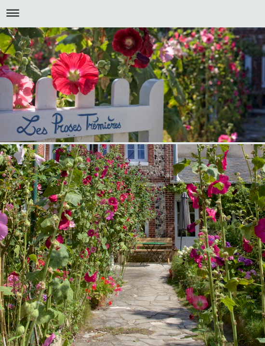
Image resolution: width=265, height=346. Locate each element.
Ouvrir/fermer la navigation (132, 12)
